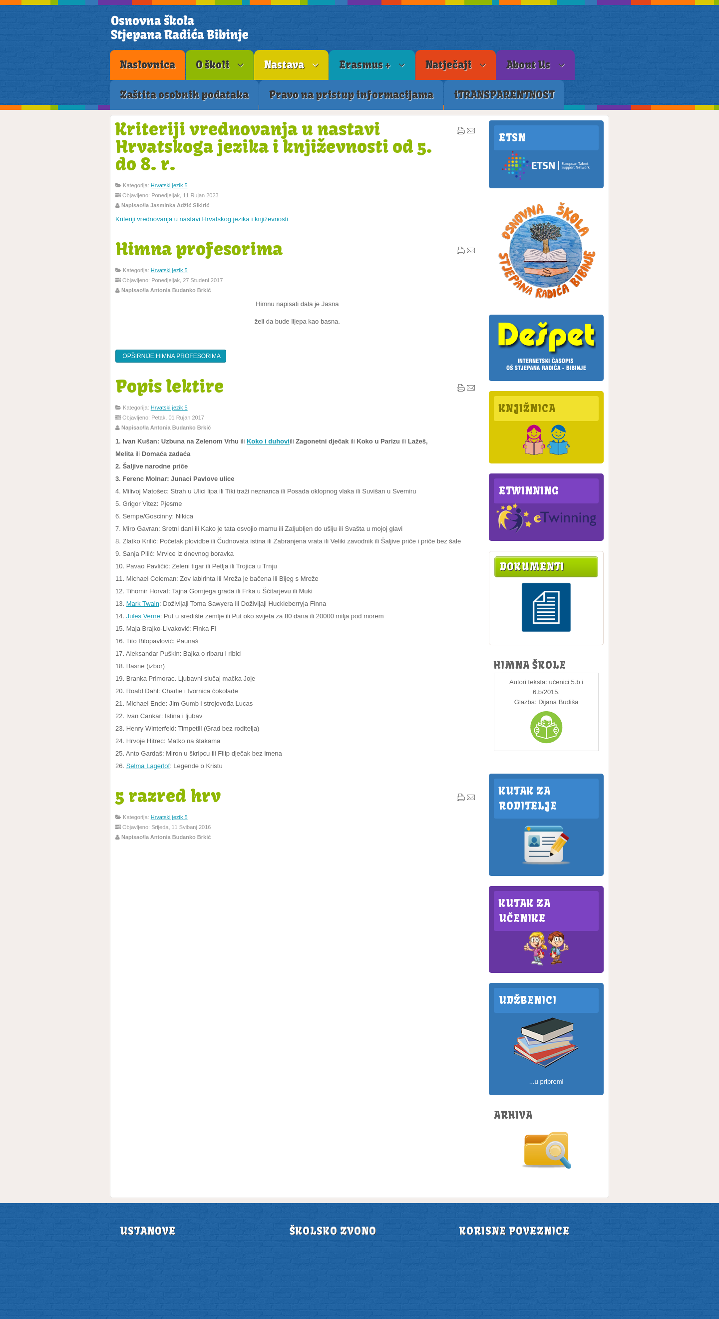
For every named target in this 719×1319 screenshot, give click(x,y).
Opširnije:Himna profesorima (171, 356)
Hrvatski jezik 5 (169, 185)
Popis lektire (169, 386)
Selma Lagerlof (148, 766)
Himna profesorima (199, 249)
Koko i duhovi (268, 441)
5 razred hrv (168, 796)
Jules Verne (143, 616)
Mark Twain (142, 603)
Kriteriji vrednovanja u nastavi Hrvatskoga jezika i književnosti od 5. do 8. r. (273, 146)
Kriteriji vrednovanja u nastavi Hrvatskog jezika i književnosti (201, 219)
